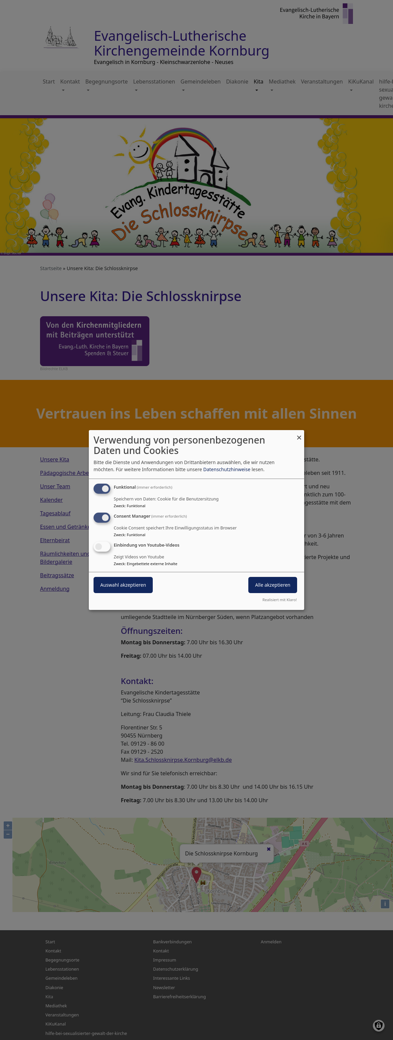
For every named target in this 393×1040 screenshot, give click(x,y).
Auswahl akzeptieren (123, 585)
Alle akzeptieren (272, 585)
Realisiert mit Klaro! (279, 599)
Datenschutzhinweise (226, 469)
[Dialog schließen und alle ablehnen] (299, 434)
